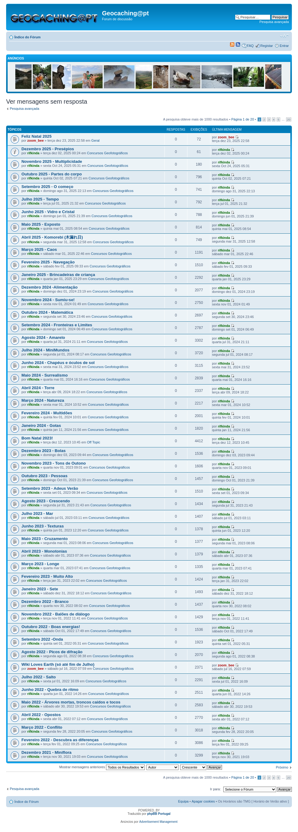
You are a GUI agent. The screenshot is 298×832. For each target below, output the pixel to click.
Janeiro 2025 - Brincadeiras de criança (58, 274)
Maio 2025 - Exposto (40, 224)
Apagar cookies (203, 801)
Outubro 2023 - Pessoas (44, 476)
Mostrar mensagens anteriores (102, 767)
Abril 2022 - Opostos (41, 714)
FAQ (250, 46)
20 (288, 119)
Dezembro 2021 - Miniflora (46, 752)
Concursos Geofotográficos (107, 153)
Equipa (183, 801)
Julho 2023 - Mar (37, 513)
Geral (95, 140)
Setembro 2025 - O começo (47, 186)
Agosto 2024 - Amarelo (43, 337)
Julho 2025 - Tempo (40, 199)
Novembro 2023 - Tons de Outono (53, 463)
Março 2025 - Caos (39, 249)
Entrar (284, 46)
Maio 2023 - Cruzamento (44, 538)
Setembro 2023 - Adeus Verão (49, 488)
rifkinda (33, 153)
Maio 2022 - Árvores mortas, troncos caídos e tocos (70, 702)
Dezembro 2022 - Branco (45, 601)
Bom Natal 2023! (37, 438)
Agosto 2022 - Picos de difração (51, 652)
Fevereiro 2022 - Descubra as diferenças (60, 740)
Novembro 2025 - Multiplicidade (51, 161)
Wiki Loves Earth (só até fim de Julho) (57, 664)
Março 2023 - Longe (40, 564)
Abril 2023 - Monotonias (44, 551)
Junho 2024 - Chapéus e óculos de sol (58, 362)
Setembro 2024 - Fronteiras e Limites (56, 325)
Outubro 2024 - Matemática (47, 312)
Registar (266, 46)
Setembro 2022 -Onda (42, 639)
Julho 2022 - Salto (38, 677)
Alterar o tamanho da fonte (284, 36)
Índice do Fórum (27, 37)
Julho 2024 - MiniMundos (45, 350)
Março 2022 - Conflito (41, 727)
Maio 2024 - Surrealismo (44, 375)
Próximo (282, 767)
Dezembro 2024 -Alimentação (49, 287)
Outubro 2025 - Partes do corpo (51, 174)
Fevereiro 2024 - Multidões (46, 413)
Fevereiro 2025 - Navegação (48, 262)
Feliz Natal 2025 (36, 136)
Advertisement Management (158, 821)
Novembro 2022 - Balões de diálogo (55, 614)
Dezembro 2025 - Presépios (47, 149)
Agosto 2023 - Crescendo (45, 501)
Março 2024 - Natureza (42, 400)
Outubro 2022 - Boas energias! (50, 626)
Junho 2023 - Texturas (42, 526)
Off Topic (93, 442)
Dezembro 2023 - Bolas (43, 450)
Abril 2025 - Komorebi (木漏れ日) (52, 237)
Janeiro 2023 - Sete (39, 589)
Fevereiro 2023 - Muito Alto (47, 576)
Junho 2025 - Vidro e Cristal (47, 211)
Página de (242, 119)
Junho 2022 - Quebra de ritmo (49, 689)
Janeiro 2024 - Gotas (41, 425)
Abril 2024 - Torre (38, 387)
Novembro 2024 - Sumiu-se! (48, 299)
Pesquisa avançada (274, 22)
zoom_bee (35, 140)
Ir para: (215, 789)
